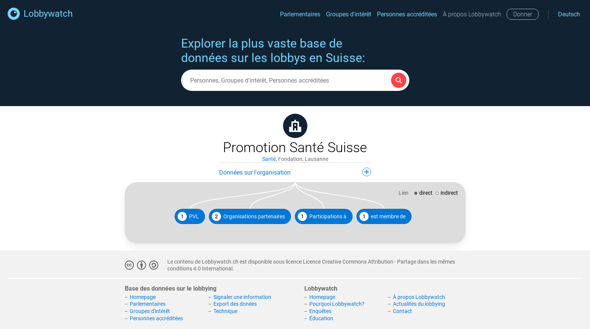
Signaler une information (242, 297)
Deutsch (569, 14)
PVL (188, 216)
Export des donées (235, 304)
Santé (269, 159)
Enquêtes (320, 311)
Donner (522, 14)
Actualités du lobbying (419, 304)
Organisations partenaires (248, 216)
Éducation (321, 318)
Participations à (322, 216)
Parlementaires (300, 14)
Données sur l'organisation (295, 171)
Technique (225, 311)
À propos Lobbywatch (472, 14)
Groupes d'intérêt (348, 14)
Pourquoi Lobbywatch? (336, 304)
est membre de (382, 216)
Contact (402, 311)
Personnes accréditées (407, 14)
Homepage (143, 297)
